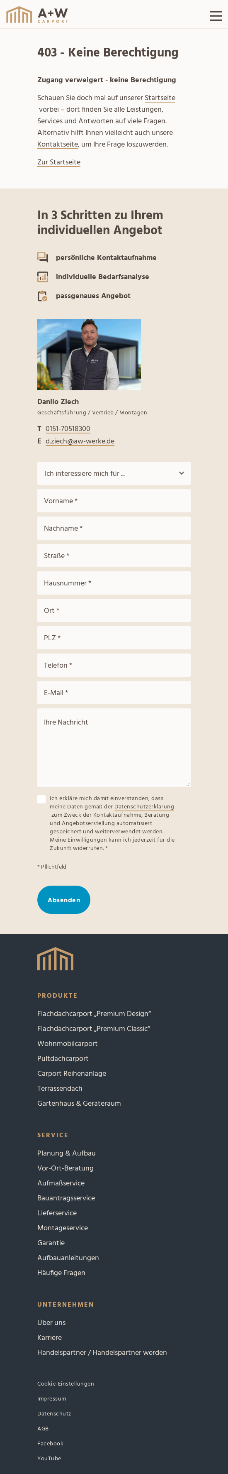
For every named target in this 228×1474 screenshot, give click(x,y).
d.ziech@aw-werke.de (80, 442)
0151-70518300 (68, 429)
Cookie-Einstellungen (65, 1384)
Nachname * (63, 528)
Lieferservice (57, 1213)
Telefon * (58, 665)
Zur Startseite (58, 163)
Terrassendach (59, 1089)
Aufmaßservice (61, 1184)
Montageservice (62, 1228)
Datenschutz (54, 1414)
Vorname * (61, 501)
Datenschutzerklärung (144, 807)
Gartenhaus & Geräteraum (79, 1104)
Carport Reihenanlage (71, 1074)
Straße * (56, 556)
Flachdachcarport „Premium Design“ (94, 1014)
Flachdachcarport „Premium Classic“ (93, 1029)
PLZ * (52, 638)
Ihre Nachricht (66, 722)
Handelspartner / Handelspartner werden (102, 1353)
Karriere (49, 1338)
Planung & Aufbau (66, 1154)
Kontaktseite (57, 145)
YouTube (49, 1459)
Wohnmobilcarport (67, 1044)
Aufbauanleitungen (68, 1258)
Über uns (51, 1323)
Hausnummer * (67, 583)
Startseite (160, 98)
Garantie (51, 1243)
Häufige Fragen (61, 1273)
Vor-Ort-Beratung (65, 1169)
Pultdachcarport (63, 1059)
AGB (43, 1429)
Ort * (51, 611)
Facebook (50, 1444)
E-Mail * (56, 693)
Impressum (51, 1399)
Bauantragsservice (66, 1198)
